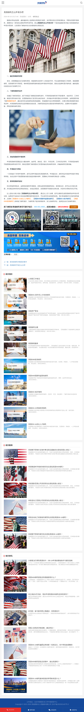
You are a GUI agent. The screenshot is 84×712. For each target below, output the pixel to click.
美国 (15, 254)
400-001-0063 (39, 207)
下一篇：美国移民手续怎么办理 (14, 265)
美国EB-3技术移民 (63, 199)
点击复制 (74, 207)
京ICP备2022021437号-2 (60, 704)
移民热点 (36, 16)
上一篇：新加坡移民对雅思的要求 (15, 262)
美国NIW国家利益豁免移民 (43, 199)
